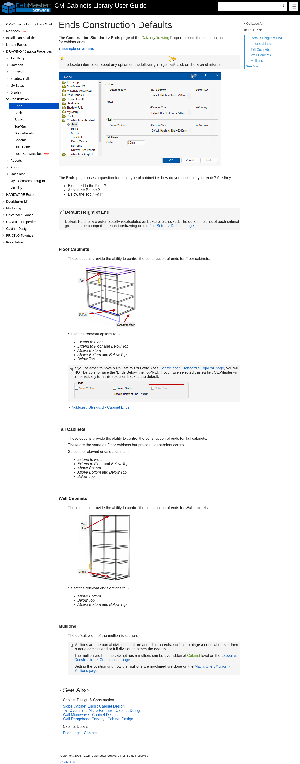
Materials (17, 65)
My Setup (17, 85)
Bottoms (20, 140)
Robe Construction (28, 154)
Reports (16, 160)
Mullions (257, 61)
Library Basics (16, 45)
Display (15, 92)
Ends (18, 106)
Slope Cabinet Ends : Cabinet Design (94, 706)
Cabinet (193, 656)
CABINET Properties (21, 222)
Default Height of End (266, 38)
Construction (19, 99)
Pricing (15, 167)
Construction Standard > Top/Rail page (192, 368)
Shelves (20, 119)
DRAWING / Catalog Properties (29, 51)
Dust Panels (23, 147)
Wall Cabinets (261, 55)
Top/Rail (20, 126)
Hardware (17, 72)
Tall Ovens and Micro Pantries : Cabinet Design (102, 711)
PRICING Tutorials (19, 235)
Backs (19, 113)
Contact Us (67, 762)
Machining (17, 174)
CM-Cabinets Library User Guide (30, 24)
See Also (252, 66)
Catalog (147, 38)
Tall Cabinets (260, 49)
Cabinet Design (17, 229)
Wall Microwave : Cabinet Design (90, 715)
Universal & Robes (19, 215)
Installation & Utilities (21, 38)
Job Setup (17, 58)
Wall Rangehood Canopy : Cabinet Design (98, 719)
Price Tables (15, 242)
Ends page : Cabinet (80, 733)
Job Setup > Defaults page (172, 226)
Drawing (162, 38)
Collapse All (254, 23)
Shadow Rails (20, 79)
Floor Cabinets (261, 44)
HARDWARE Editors (21, 194)
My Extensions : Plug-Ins (28, 181)
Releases (13, 31)
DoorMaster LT (17, 201)
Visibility (16, 188)
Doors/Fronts (24, 133)
